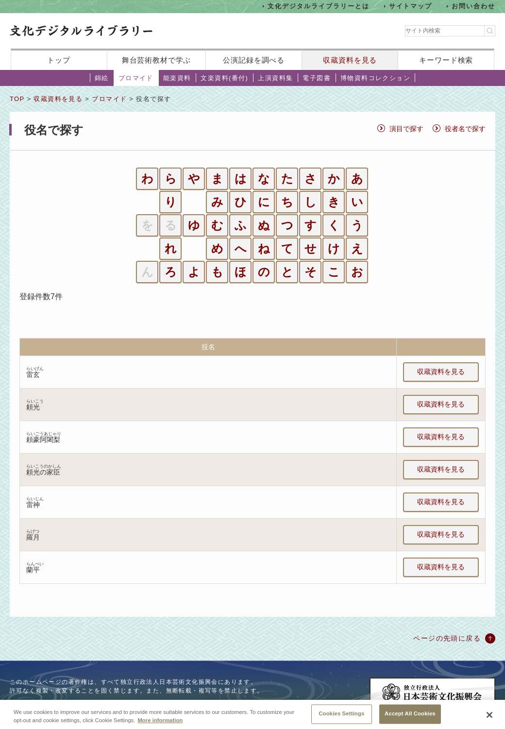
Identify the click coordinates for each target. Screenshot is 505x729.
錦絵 (102, 78)
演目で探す (406, 129)
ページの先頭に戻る (447, 638)
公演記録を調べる (254, 60)
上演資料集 (275, 78)
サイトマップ (411, 6)
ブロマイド (135, 78)
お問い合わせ (473, 6)
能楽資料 (177, 78)
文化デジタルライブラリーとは (318, 6)
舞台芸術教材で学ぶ (156, 60)
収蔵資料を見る (350, 60)
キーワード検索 (446, 60)
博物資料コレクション (375, 78)
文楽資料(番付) (224, 78)
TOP (17, 98)
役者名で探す (465, 129)
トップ (58, 60)
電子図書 (317, 78)
